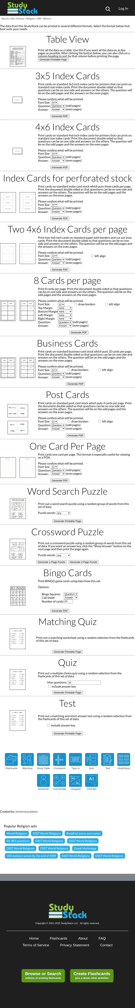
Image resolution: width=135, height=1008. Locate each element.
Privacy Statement (74, 945)
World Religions (17, 833)
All (12, 18)
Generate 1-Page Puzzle (51, 562)
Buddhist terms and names (83, 833)
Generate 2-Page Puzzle (83, 562)
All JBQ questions (18, 841)
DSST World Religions (47, 833)
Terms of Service (35, 945)
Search (5, 18)
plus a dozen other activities (91, 975)
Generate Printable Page (53, 59)
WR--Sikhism (44, 18)
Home (34, 938)
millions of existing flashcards (43, 975)
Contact (106, 945)
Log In (123, 8)
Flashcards (58, 938)
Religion (30, 18)
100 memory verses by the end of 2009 (31, 856)
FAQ (102, 938)
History (20, 18)
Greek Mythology (85, 848)
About (83, 938)
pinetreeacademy (27, 811)
